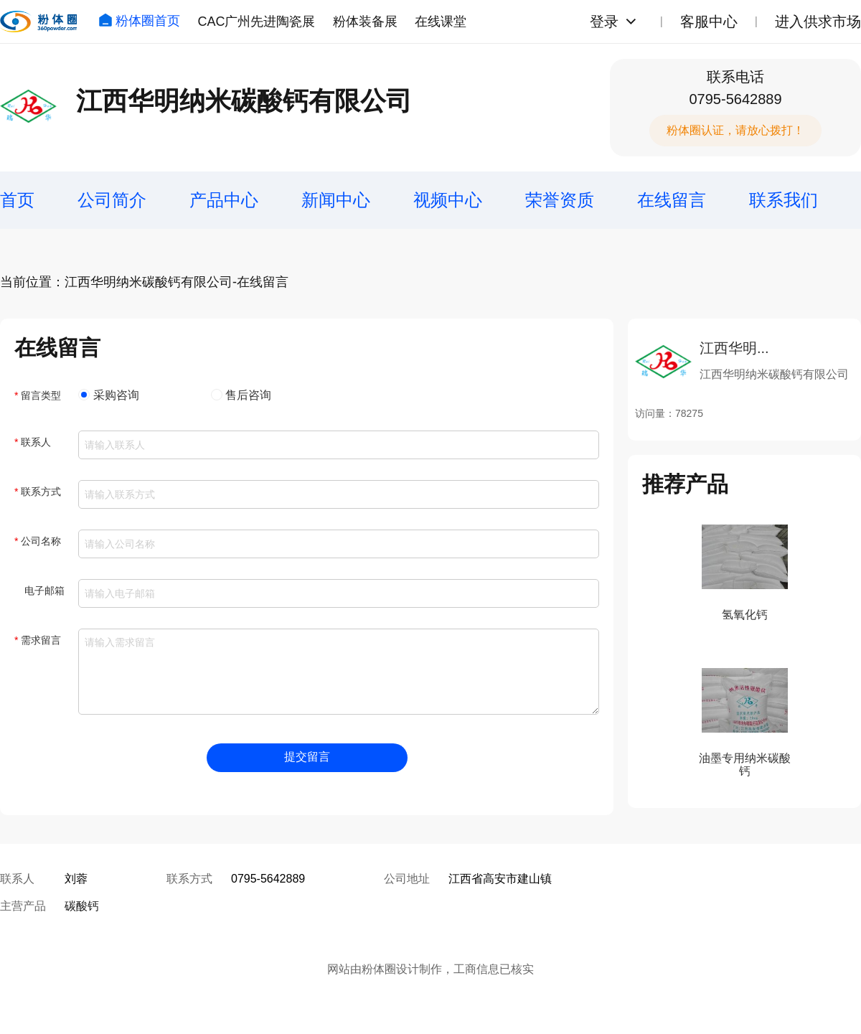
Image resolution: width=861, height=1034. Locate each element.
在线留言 (671, 200)
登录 (604, 21)
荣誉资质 (559, 200)
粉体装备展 (365, 21)
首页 (17, 200)
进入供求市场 (818, 21)
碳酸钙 (82, 906)
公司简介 (111, 200)
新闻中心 (335, 200)
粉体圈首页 (139, 21)
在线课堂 (440, 21)
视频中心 (447, 200)
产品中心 (223, 200)
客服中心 (709, 21)
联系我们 (783, 200)
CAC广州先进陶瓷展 (256, 21)
